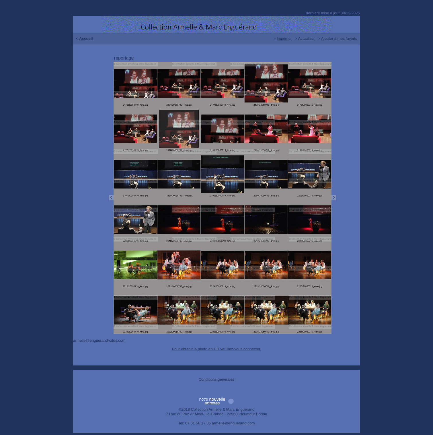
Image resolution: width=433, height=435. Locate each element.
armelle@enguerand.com (233, 423)
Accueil (86, 38)
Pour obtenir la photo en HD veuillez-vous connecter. (216, 349)
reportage (124, 58)
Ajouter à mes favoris (339, 38)
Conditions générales (216, 379)
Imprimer (284, 38)
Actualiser (306, 38)
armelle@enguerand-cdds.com (99, 340)
